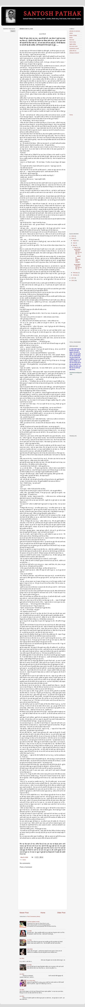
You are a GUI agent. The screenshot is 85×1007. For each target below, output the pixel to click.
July (74, 243)
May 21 (76, 247)
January (75, 275)
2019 (72, 236)
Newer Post (24, 913)
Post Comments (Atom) (33, 916)
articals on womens (74, 31)
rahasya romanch (74, 53)
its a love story (31, 980)
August (75, 240)
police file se (72, 50)
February (75, 272)
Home (43, 913)
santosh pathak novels (33, 921)
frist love (71, 39)
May (74, 245)
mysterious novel (74, 48)
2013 (72, 280)
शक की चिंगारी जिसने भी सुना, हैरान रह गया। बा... (78, 252)
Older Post (61, 913)
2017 (72, 278)
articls (71, 33)
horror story (72, 42)
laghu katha (72, 44)
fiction (24, 859)
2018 (72, 238)
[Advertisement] (9, 62)
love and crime (73, 46)
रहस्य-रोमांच (29, 949)
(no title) (29, 930)
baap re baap (73, 35)
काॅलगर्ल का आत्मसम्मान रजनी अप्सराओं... (77, 259)
